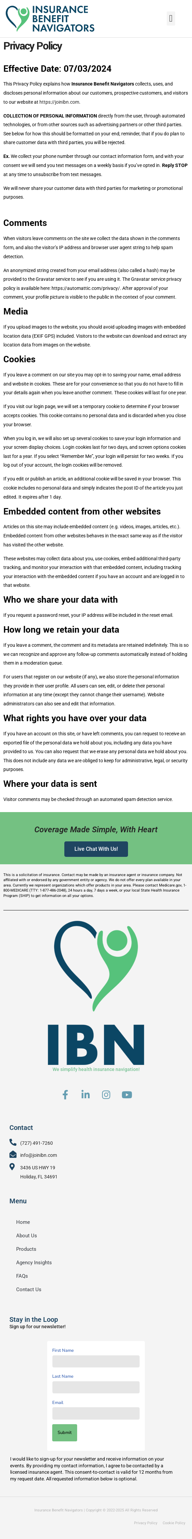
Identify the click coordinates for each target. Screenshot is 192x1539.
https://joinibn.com (59, 102)
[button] (171, 18)
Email (57, 1403)
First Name (63, 1350)
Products (26, 1249)
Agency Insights (34, 1263)
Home (23, 1222)
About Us (26, 1236)
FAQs (22, 1276)
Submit (65, 1433)
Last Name (62, 1376)
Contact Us (28, 1289)
